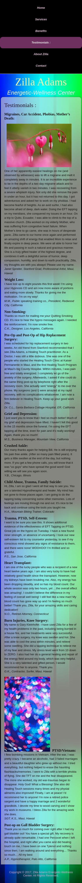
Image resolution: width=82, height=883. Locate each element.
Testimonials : (41, 42)
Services (41, 19)
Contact (41, 65)
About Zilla (41, 54)
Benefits (41, 31)
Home (41, 7)
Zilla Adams (41, 82)
